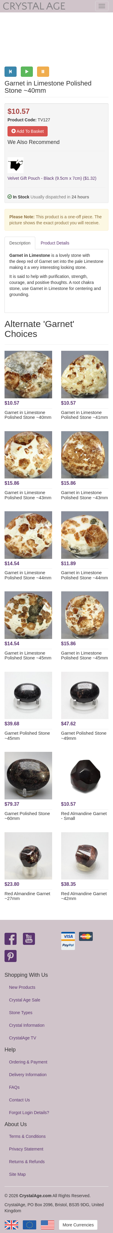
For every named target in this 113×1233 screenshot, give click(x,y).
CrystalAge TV (22, 1037)
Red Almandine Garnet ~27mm (27, 896)
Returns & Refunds (27, 1161)
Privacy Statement (26, 1149)
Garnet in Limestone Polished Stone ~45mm (28, 655)
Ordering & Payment (28, 1062)
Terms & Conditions (27, 1136)
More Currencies (78, 1224)
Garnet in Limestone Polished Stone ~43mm (28, 495)
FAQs (14, 1087)
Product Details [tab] (55, 243)
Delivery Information (28, 1074)
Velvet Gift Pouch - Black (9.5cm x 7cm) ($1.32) (52, 178)
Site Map (17, 1174)
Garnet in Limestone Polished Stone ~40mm (28, 415)
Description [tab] (19, 243)
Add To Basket (27, 131)
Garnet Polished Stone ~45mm (27, 735)
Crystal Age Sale (24, 1000)
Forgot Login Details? (29, 1112)
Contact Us (19, 1100)
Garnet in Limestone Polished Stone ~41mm (84, 415)
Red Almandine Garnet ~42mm (84, 896)
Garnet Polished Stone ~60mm (27, 816)
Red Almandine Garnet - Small (84, 816)
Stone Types (21, 1012)
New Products (22, 987)
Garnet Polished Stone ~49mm (84, 735)
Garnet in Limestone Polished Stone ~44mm (28, 575)
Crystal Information (26, 1025)
